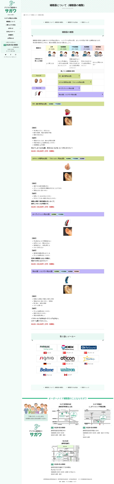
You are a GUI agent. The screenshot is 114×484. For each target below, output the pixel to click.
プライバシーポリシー (10, 57)
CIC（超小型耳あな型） (69, 76)
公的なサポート (10, 31)
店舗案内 (10, 35)
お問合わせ (11, 38)
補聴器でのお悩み (73, 22)
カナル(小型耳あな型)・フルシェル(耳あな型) (75, 82)
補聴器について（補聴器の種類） (54, 22)
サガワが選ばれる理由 (10, 18)
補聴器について (10, 21)
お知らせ (10, 28)
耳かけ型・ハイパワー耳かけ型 (81, 94)
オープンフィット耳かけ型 (69, 88)
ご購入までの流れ (11, 25)
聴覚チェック (85, 22)
